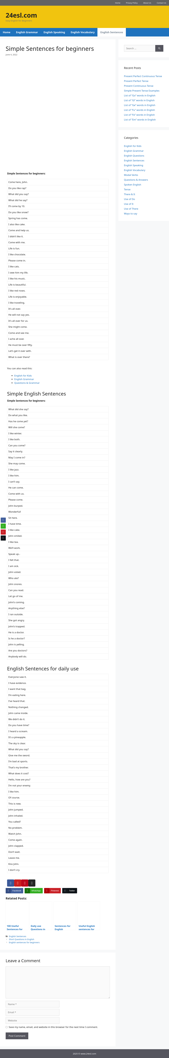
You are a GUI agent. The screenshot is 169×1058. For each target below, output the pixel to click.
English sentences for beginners (24, 942)
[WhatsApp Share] (34, 890)
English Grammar (27, 32)
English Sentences (111, 32)
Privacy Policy (132, 3)
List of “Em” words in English (140, 119)
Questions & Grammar (27, 382)
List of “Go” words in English (139, 95)
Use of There (131, 208)
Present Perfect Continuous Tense (143, 76)
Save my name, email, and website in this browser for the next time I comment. (53, 1027)
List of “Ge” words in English (139, 105)
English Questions (134, 155)
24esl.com (21, 15)
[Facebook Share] (14, 890)
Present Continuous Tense (138, 85)
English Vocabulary (83, 32)
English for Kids (23, 375)
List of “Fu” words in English (139, 110)
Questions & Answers (136, 179)
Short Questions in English (21, 939)
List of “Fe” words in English (139, 114)
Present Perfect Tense (136, 81)
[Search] (159, 48)
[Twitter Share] (69, 890)
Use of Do (129, 199)
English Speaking (54, 32)
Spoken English (132, 184)
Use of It (129, 203)
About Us (147, 3)
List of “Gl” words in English (139, 100)
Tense (127, 189)
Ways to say (130, 213)
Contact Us (161, 3)
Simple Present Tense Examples (142, 90)
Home (117, 3)
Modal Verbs (131, 175)
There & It (129, 194)
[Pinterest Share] (52, 890)
